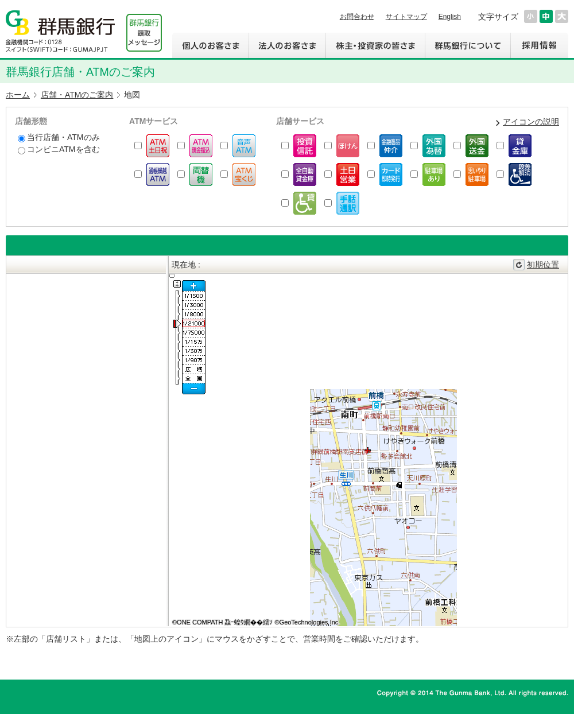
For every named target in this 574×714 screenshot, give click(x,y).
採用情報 (539, 45)
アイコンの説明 (531, 121)
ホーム (18, 94)
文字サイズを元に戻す (546, 16)
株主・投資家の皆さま (375, 45)
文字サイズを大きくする (561, 16)
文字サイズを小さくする (530, 16)
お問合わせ (357, 17)
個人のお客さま (210, 45)
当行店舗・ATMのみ (59, 137)
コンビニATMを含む (59, 149)
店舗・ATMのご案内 (77, 94)
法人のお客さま (287, 45)
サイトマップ (406, 17)
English (450, 17)
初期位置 (543, 264)
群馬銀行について (467, 45)
